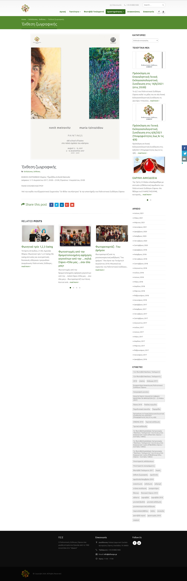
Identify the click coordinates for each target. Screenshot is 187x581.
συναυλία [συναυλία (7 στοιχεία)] (160, 511)
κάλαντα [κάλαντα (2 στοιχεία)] (136, 497)
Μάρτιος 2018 (139, 291)
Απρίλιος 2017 (139, 341)
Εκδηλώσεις (28, 153)
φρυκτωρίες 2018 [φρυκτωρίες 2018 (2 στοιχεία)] (154, 515)
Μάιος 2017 (138, 337)
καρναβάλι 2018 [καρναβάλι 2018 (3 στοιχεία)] (157, 497)
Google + (67, 186)
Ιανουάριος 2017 (140, 355)
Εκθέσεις (37, 153)
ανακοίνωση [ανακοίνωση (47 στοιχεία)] (137, 484)
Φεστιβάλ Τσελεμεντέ (94, 12)
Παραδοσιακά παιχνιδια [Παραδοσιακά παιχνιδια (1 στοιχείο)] (141, 409)
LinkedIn (62, 186)
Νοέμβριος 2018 (140, 254)
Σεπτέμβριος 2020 (141, 245)
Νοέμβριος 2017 (140, 309)
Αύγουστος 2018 (140, 268)
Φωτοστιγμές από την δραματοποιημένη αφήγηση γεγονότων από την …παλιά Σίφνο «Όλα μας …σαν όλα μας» (74, 240)
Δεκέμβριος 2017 (140, 304)
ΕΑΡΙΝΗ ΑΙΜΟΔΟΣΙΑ (144, 177)
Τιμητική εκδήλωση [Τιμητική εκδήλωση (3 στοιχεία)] (153, 422)
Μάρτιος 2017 (139, 346)
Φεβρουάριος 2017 (141, 350)
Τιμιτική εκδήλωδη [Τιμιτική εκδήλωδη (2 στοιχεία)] (140, 426)
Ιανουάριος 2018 (140, 300)
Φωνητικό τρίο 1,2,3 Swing (37, 228)
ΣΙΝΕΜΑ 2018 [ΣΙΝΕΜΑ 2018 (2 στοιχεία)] (138, 422)
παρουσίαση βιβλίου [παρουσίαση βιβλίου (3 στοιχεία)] (140, 511)
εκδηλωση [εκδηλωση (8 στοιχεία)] (148, 484)
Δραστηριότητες (114, 12)
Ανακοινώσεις (133, 12)
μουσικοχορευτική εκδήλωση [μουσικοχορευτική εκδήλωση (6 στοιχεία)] (144, 506)
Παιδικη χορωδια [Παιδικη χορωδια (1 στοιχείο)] (150, 404)
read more (26, 248)
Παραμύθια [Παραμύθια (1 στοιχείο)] (156, 409)
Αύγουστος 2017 (140, 323)
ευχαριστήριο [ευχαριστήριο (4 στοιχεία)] (154, 488)
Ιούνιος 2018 (139, 277)
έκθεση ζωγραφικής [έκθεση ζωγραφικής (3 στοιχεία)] (140, 475)
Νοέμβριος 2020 (140, 236)
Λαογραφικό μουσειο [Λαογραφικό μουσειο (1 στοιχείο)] (141, 392)
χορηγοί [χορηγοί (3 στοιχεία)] (136, 520)
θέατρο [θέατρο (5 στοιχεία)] (136, 493)
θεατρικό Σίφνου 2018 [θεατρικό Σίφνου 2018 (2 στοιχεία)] (149, 493)
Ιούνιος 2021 (139, 213)
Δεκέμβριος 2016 (140, 359)
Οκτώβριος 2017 (140, 314)
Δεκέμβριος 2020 (140, 231)
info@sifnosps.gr (110, 554)
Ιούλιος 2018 (139, 273)
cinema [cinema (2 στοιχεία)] (142, 381)
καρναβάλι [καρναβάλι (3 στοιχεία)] (145, 497)
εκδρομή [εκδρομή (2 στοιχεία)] (158, 484)
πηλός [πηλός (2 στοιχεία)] (153, 511)
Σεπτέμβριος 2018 (141, 263)
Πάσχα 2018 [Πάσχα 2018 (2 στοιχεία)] (137, 404)
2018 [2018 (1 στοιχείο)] (135, 381)
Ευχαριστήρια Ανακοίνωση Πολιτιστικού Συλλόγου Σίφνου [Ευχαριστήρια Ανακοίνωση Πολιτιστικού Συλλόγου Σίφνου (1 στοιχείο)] (148, 386)
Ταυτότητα (74, 12)
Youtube (139, 543)
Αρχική (63, 12)
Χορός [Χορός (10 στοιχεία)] (158, 470)
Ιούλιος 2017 (139, 327)
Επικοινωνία (115, 5)
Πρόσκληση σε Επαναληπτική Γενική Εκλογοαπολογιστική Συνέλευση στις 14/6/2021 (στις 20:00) (147, 80)
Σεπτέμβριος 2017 (141, 318)
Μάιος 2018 (138, 282)
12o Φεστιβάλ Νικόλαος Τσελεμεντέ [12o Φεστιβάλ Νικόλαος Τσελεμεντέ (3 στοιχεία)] (146, 372)
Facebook (51, 186)
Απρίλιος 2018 (139, 286)
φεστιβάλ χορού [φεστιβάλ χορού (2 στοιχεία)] (139, 515)
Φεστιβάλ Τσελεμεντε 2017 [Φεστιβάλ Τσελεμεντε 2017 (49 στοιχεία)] (143, 470)
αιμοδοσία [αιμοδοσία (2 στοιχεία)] (154, 475)
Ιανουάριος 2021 (140, 227)
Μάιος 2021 (138, 218)
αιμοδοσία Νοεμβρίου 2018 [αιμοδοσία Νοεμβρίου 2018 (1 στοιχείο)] (143, 479)
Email (72, 186)
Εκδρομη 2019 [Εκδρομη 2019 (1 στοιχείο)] (152, 381)
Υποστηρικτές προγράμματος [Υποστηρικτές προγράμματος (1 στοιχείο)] (144, 466)
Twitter (57, 186)
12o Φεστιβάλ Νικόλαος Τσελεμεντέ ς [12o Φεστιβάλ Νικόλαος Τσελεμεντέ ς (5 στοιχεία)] (147, 376)
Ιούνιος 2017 (139, 332)
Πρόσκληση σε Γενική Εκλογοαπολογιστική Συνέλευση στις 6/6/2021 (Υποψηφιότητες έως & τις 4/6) (148, 132)
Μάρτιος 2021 (139, 222)
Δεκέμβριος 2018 (140, 250)
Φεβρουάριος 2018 (141, 295)
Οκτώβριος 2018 (140, 259)
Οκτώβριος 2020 (140, 241)
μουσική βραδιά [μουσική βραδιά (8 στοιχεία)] (139, 502)
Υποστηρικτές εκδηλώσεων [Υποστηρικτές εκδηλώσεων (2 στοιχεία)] (143, 461)
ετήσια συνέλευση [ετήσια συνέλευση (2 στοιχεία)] (139, 488)
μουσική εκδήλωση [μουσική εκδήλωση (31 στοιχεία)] (154, 502)
